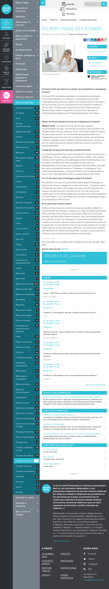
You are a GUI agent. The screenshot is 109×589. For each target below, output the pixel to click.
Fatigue (19, 218)
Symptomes (6, 62)
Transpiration (22, 442)
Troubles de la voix (24, 466)
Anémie (19, 136)
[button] (85, 40)
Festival (6, 101)
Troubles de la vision (24, 460)
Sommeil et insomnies (21, 504)
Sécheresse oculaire (24, 413)
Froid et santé (22, 228)
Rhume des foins (23, 384)
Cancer (19, 44)
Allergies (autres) (23, 131)
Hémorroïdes (21, 249)
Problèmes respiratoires (21, 364)
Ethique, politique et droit (25, 56)
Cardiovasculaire (24, 49)
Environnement (22, 213)
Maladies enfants (6, 50)
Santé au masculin (24, 97)
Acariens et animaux (24, 107)
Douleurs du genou (24, 202)
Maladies (6, 38)
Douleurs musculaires (25, 207)
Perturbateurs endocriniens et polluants (22, 328)
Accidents (20, 113)
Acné (18, 118)
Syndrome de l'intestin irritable (25, 425)
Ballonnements (22, 147)
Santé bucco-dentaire (25, 408)
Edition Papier (22, 2)
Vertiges (19, 492)
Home (44, 19)
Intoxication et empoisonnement (23, 261)
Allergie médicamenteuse (23, 124)
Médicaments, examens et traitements (22, 77)
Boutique (70, 13)
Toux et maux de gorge (25, 437)
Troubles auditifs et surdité (24, 448)
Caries (18, 181)
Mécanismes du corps (25, 284)
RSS (87, 569)
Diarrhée (19, 197)
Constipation (21, 192)
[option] (97, 77)
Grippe (19, 244)
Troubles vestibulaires (25, 471)
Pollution (20, 352)
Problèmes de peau (24, 357)
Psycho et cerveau (24, 91)
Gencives (19, 239)
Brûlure (19, 165)
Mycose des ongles (24, 315)
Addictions (20, 16)
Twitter (89, 558)
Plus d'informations (61, 541)
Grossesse (20, 63)
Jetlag (18, 268)
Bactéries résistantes (25, 142)
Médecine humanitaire (25, 294)
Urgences (20, 476)
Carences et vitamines (25, 176)
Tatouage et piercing (24, 431)
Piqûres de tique (23, 347)
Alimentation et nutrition (23, 23)
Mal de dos (20, 273)
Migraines (20, 304)
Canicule (19, 171)
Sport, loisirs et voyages (23, 513)
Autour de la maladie (26, 30)
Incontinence (21, 255)
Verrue (18, 487)
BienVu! (65, 249)
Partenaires (71, 9)
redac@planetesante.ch (93, 580)
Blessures (20, 152)
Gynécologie (21, 69)
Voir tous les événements (95, 385)
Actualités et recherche (22, 9)
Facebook (90, 553)
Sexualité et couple (25, 497)
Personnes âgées (24, 86)
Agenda (70, 4)
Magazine (6, 27)
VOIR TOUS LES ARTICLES (55, 261)
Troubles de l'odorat (24, 455)
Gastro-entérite (22, 234)
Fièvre (18, 223)
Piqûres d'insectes (24, 342)
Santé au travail (22, 402)
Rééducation (21, 371)
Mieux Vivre (6, 87)
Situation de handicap (25, 418)
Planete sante (6, 9)
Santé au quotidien (25, 102)
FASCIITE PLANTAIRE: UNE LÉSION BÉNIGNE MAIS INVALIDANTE (72, 397)
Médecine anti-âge (24, 289)
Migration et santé (24, 310)
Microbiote (20, 299)
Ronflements (21, 397)
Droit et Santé (6, 73)
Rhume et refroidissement (23, 390)
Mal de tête (20, 278)
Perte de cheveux (23, 320)
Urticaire (20, 481)
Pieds (18, 336)
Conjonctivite (21, 186)
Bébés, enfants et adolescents (24, 37)
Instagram (90, 564)
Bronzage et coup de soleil (24, 159)
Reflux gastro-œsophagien (22, 377)
